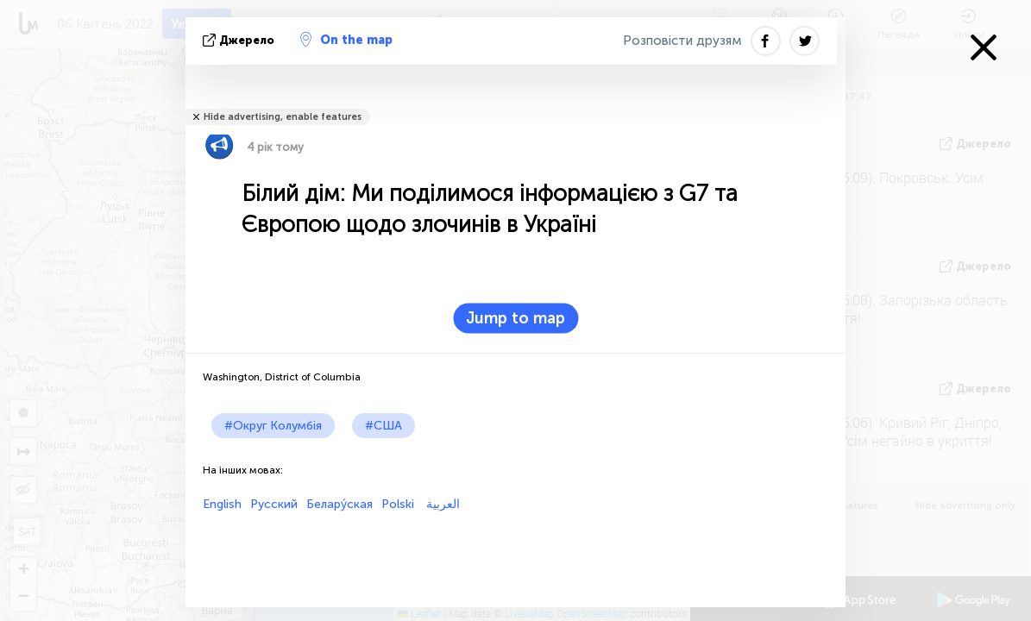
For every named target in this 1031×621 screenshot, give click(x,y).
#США (383, 425)
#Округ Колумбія (273, 425)
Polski (397, 504)
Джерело (240, 40)
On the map (346, 39)
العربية (441, 504)
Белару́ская (339, 504)
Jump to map (515, 318)
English (222, 504)
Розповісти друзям (682, 40)
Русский (274, 504)
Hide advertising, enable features (282, 116)
